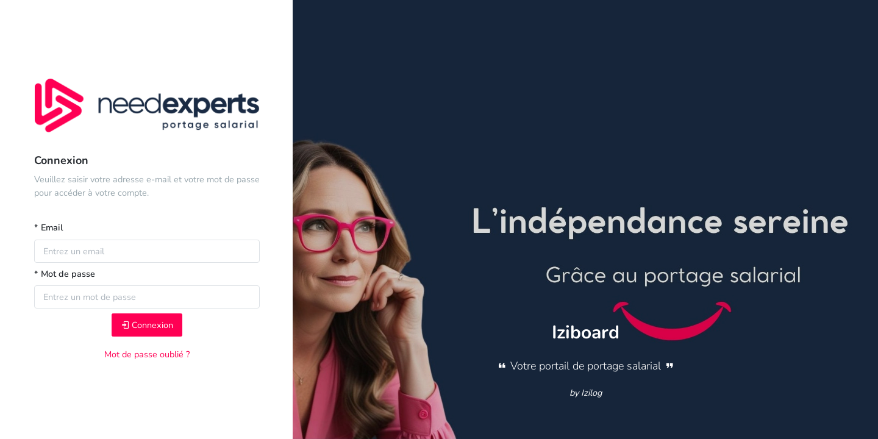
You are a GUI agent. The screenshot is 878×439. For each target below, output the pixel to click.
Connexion (147, 325)
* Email (48, 227)
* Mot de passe (64, 274)
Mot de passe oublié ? (147, 354)
